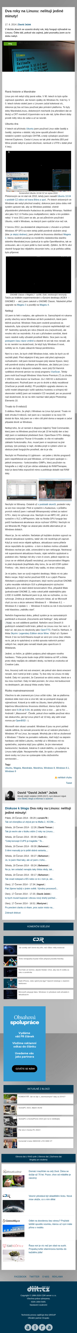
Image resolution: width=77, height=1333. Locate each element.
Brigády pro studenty (38, 1160)
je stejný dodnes (18, 234)
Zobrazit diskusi (13, 913)
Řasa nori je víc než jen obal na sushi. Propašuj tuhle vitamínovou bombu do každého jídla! (47, 1249)
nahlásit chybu (65, 777)
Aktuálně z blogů (38, 1089)
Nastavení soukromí (38, 1305)
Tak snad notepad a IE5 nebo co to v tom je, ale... (29, 879)
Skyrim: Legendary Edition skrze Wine (30, 633)
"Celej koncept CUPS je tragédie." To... (24, 841)
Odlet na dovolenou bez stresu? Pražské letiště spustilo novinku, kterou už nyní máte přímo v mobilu (50, 1224)
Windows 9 (10, 771)
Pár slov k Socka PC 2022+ (30, 1130)
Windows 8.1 (62, 768)
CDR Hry (38, 940)
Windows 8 (49, 768)
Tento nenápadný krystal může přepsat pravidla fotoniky (41, 959)
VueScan (55, 372)
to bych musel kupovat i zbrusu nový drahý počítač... (31, 898)
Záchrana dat (56, 1156)
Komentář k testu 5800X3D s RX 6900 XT (35, 1141)
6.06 (19, 710)
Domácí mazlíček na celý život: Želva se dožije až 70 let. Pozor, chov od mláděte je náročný (50, 1174)
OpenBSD (21, 720)
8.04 (27, 710)
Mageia (17, 768)
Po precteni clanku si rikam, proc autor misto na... (29, 907)
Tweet (69, 783)
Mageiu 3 (21, 305)
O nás (45, 1277)
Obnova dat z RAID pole (26, 1156)
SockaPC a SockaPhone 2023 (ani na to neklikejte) (39, 1119)
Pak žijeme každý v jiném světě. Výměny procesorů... (31, 888)
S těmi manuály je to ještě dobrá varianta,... (26, 850)
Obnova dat (43, 1156)
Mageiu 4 (44, 305)
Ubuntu (30, 129)
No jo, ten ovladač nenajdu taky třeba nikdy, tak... (29, 869)
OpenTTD (45, 630)
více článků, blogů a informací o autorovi (35, 799)
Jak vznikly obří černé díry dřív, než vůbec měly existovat (41, 948)
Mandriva (38, 768)
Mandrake (27, 768)
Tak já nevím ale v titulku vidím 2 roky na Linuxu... (29, 831)
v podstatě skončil (47, 504)
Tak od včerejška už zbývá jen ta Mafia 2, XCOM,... (30, 822)
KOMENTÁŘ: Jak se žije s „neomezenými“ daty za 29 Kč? (42, 1097)
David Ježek (24, 24)
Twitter (34, 1277)
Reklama (57, 1277)
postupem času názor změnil (19, 341)
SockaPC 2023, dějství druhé (30, 1108)
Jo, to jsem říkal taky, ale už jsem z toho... (26, 860)
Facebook (20, 1277)
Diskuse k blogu (17, 808)
